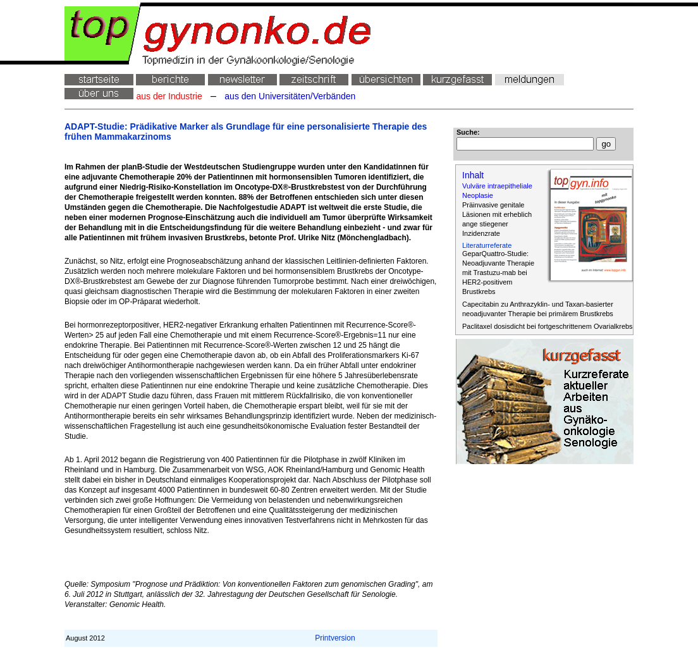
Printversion (335, 638)
